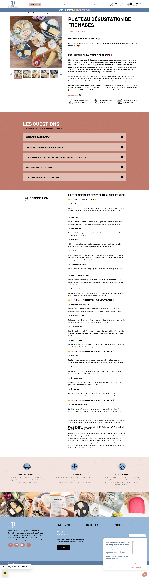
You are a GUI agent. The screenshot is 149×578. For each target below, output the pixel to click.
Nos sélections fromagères (124, 533)
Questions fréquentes (93, 533)
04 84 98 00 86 (61, 535)
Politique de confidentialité (124, 530)
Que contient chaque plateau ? (74, 137)
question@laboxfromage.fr (65, 530)
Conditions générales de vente (125, 536)
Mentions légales (91, 530)
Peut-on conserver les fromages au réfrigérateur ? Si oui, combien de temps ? (74, 157)
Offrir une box (35, 4)
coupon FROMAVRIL (83, 10)
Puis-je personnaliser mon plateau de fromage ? (74, 147)
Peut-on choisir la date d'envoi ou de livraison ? (74, 177)
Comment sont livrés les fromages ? (74, 167)
